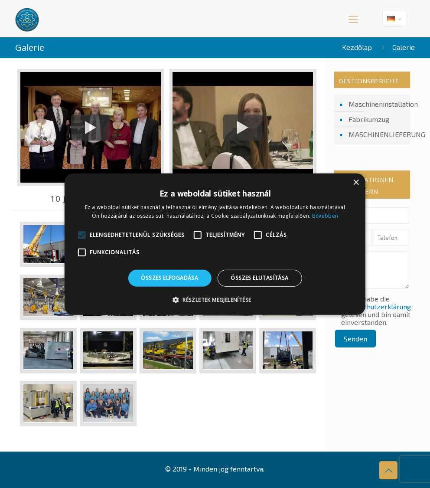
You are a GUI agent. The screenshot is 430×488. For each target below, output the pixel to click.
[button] (215, 299)
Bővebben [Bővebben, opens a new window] (325, 215)
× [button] (355, 182)
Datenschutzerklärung (376, 306)
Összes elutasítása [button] (259, 278)
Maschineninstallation (377, 104)
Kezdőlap (357, 47)
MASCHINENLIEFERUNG (377, 134)
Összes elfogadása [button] (169, 278)
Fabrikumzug (369, 119)
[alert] (215, 243)
